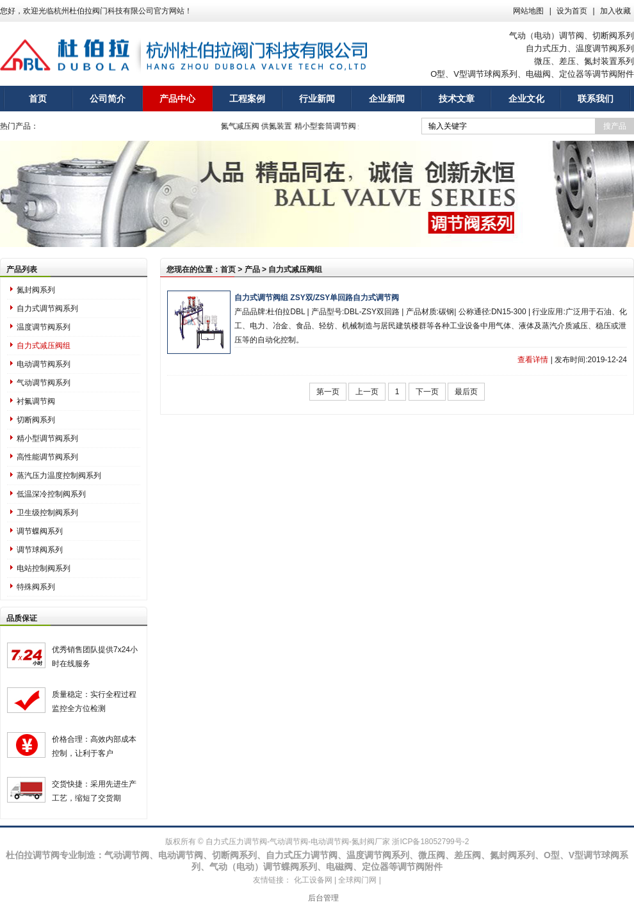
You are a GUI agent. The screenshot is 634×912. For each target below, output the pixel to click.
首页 (38, 98)
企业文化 (526, 98)
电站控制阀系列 (43, 568)
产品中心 (177, 98)
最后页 (466, 391)
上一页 (366, 391)
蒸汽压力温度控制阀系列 (59, 475)
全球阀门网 (357, 880)
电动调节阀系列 (43, 364)
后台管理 (323, 897)
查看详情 (532, 359)
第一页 (327, 391)
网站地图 (528, 10)
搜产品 (614, 126)
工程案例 (247, 98)
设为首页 (572, 10)
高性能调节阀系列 (47, 456)
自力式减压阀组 (43, 345)
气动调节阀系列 (43, 382)
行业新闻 (317, 98)
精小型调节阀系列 (47, 438)
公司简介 (108, 98)
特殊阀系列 (36, 586)
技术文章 (457, 98)
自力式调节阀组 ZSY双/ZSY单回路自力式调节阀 (316, 297)
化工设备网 (313, 880)
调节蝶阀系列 (40, 531)
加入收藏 (615, 10)
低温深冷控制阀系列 (51, 494)
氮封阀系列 (36, 289)
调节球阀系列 (40, 549)
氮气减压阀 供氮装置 (262, 126)
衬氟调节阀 (36, 401)
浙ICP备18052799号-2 (430, 841)
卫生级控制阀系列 (47, 512)
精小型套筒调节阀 (330, 126)
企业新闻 (387, 98)
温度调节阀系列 (43, 327)
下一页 (427, 391)
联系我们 (596, 98)
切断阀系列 (36, 419)
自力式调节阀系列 (47, 308)
